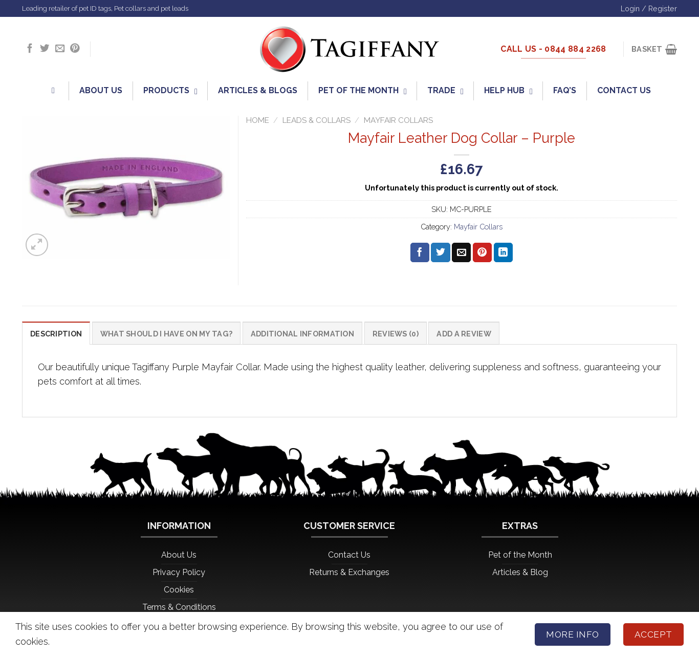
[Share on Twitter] (440, 252)
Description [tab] (56, 333)
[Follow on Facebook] (29, 49)
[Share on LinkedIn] (503, 252)
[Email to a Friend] (461, 252)
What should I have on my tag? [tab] (167, 333)
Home (257, 120)
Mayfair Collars (398, 120)
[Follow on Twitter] (44, 49)
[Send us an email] (59, 49)
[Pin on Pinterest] (482, 252)
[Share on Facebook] (419, 252)
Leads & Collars (316, 120)
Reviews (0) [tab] (399, 333)
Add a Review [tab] (468, 333)
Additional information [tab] (305, 333)
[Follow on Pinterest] (74, 49)
